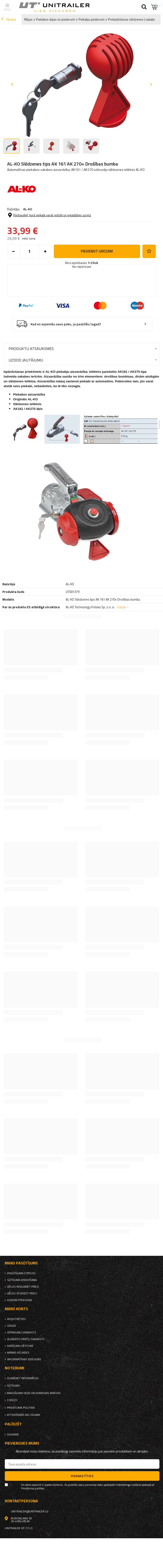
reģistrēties (16, 1319)
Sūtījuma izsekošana (22, 1280)
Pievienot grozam (97, 251)
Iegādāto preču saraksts (25, 1339)
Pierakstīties (82, 1475)
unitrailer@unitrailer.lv (29, 1511)
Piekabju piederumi (91, 19)
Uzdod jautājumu (26, 360)
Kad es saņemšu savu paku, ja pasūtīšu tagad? (66, 324)
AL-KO (27, 209)
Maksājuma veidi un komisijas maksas (34, 1393)
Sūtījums (13, 1385)
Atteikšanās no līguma (23, 1414)
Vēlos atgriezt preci (22, 1293)
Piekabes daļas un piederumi (55, 19)
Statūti (12, 1400)
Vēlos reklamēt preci (23, 1286)
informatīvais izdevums (24, 1359)
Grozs (11, 1325)
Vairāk (121, 607)
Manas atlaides (18, 1352)
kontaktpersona (19, 1300)
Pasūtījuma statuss (21, 1273)
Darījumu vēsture (20, 1345)
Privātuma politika (21, 1407)
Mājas (28, 19)
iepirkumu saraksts (21, 1332)
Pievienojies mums (22, 1443)
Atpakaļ (8, 19)
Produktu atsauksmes (31, 348)
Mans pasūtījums (21, 1263)
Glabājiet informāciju (23, 1378)
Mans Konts (16, 1308)
